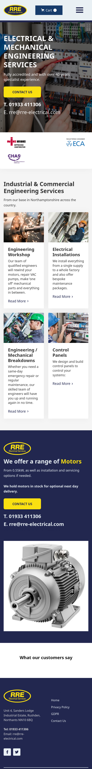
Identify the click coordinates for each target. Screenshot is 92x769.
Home (55, 689)
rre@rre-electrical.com (34, 112)
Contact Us (58, 709)
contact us (22, 92)
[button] (49, 10)
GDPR (55, 702)
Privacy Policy (60, 695)
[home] (15, 10)
